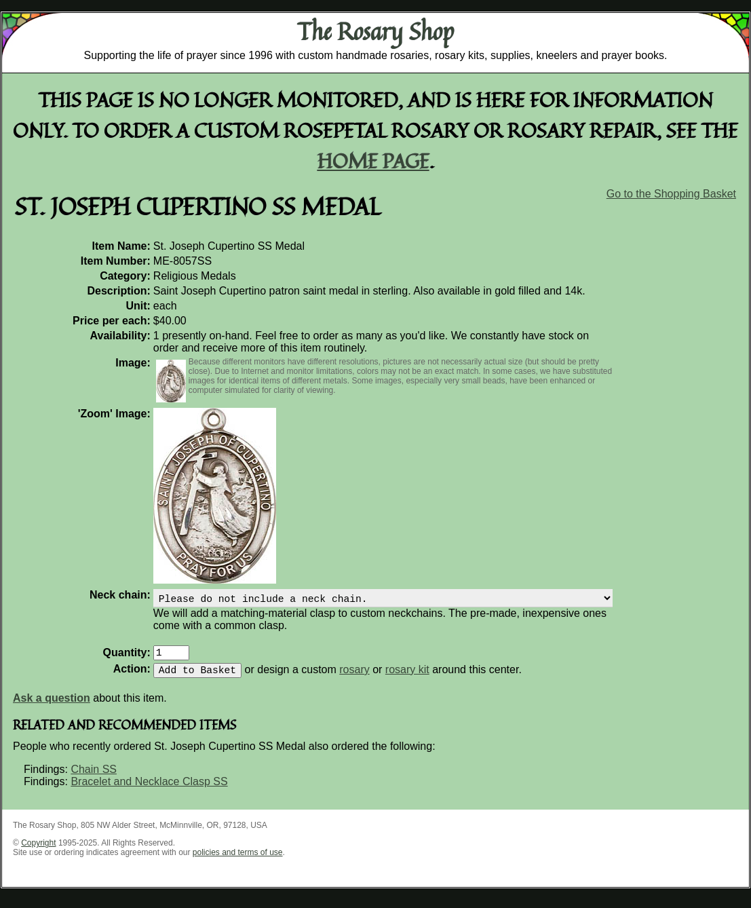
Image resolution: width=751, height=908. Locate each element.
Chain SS (94, 777)
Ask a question (51, 706)
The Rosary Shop (375, 31)
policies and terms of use (238, 860)
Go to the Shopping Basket (671, 194)
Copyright (38, 851)
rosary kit (407, 677)
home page (373, 160)
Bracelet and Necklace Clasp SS (149, 789)
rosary (354, 677)
